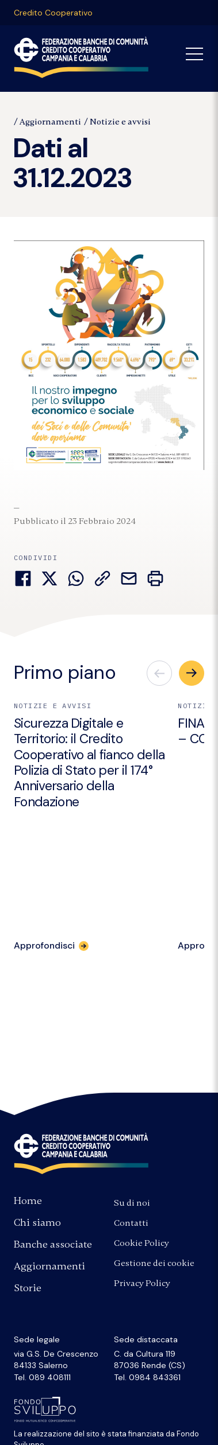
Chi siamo (37, 1222)
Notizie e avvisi (120, 121)
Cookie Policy (141, 1243)
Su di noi (132, 1203)
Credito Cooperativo (53, 12)
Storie (27, 1287)
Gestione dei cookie (154, 1263)
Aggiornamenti (50, 121)
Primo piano (65, 673)
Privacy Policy (142, 1283)
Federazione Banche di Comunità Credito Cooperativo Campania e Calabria (81, 1153)
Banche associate (53, 1244)
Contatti (131, 1223)
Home (28, 1200)
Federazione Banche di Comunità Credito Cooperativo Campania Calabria (81, 57)
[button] (191, 673)
